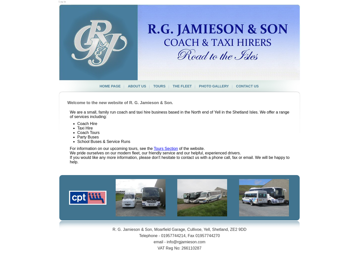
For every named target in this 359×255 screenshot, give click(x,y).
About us (137, 86)
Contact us (247, 86)
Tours (159, 86)
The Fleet (182, 86)
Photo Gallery (214, 86)
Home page (110, 86)
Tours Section (166, 148)
